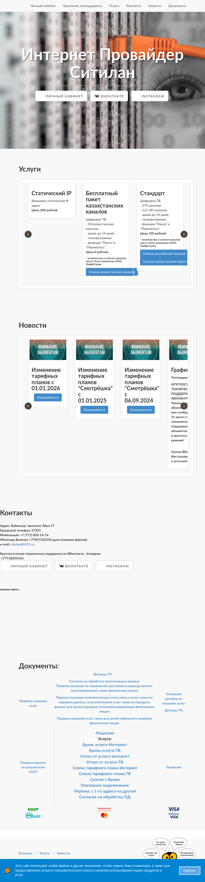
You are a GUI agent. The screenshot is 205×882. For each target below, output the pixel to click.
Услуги (114, 6)
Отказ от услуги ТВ (105, 762)
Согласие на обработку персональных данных (104, 681)
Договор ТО (102, 674)
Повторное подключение (105, 785)
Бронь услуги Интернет (105, 744)
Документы (177, 6)
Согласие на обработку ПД (105, 796)
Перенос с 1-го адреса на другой (105, 791)
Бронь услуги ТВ (105, 750)
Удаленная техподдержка (82, 6)
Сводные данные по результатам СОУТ (33, 767)
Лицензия (105, 732)
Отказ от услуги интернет (105, 756)
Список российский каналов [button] (164, 253)
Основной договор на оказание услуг (173, 698)
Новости (154, 6)
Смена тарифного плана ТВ (105, 773)
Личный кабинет (43, 6)
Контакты (133, 6)
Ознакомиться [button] (47, 397)
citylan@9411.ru (22, 544)
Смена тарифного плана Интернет (105, 767)
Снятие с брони (104, 779)
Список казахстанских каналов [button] (112, 272)
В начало (26, 853)
